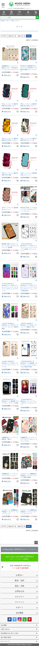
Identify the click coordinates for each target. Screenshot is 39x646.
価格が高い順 (21, 36)
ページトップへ (36, 542)
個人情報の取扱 (6, 637)
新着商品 (4, 13)
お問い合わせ (5, 629)
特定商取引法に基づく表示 (9, 633)
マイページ (28, 13)
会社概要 (19, 613)
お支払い (19, 575)
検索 (37, 17)
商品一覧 (11, 13)
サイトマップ (5, 641)
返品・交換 (19, 586)
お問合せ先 (19, 591)
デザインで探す (10, 20)
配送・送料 (19, 580)
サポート (19, 607)
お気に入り (19, 13)
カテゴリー (19, 597)
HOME (2, 20)
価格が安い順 (12, 36)
